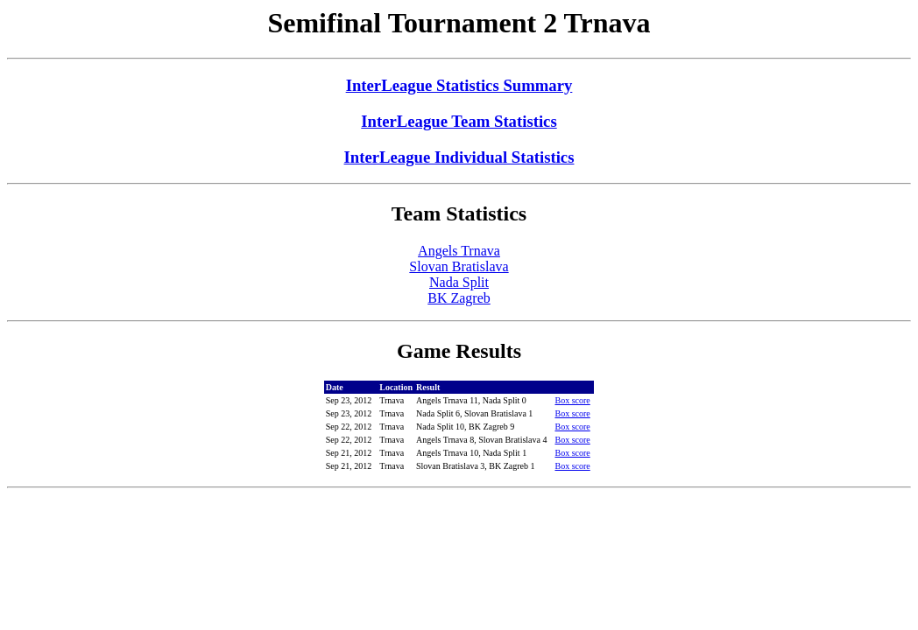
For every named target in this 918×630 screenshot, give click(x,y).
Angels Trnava (459, 250)
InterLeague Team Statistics (458, 121)
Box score (572, 400)
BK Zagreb (459, 297)
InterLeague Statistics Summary (459, 85)
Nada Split (459, 282)
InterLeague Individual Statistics (459, 157)
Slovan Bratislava (458, 266)
